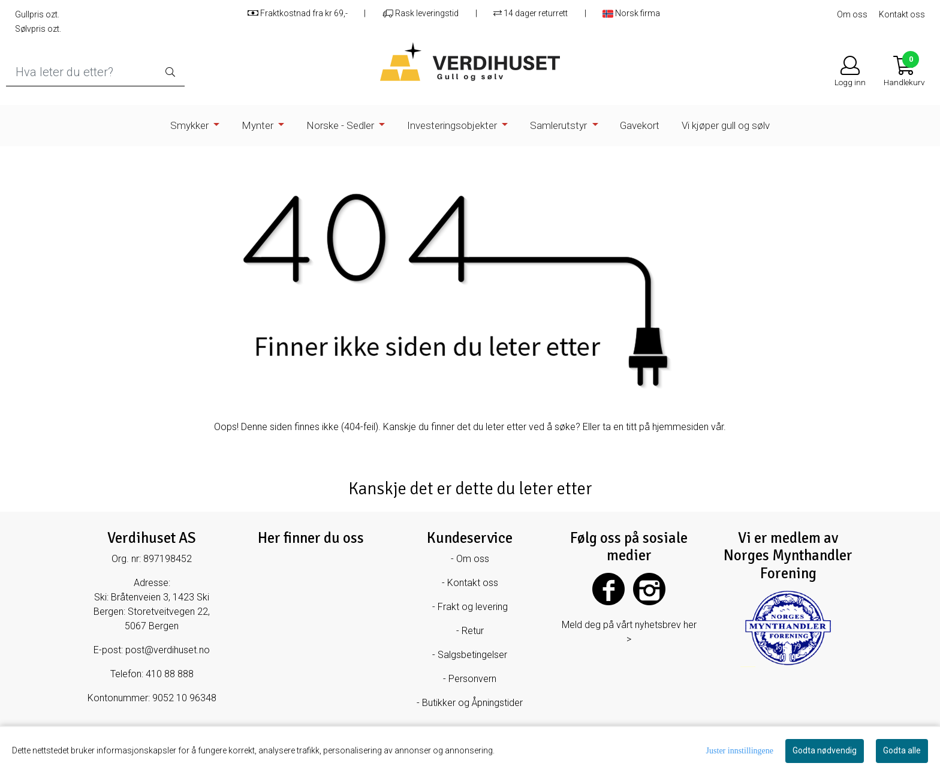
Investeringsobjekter (453, 125)
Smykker (190, 125)
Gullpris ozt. (37, 14)
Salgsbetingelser (472, 654)
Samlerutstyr (559, 125)
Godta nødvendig (825, 750)
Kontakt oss (902, 14)
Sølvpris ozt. (38, 29)
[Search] (95, 72)
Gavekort (639, 125)
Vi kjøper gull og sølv (726, 125)
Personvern (472, 678)
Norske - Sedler (341, 125)
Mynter (259, 125)
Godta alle (902, 750)
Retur (473, 630)
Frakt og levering (473, 606)
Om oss (852, 14)
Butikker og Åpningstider (472, 702)
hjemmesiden (680, 426)
